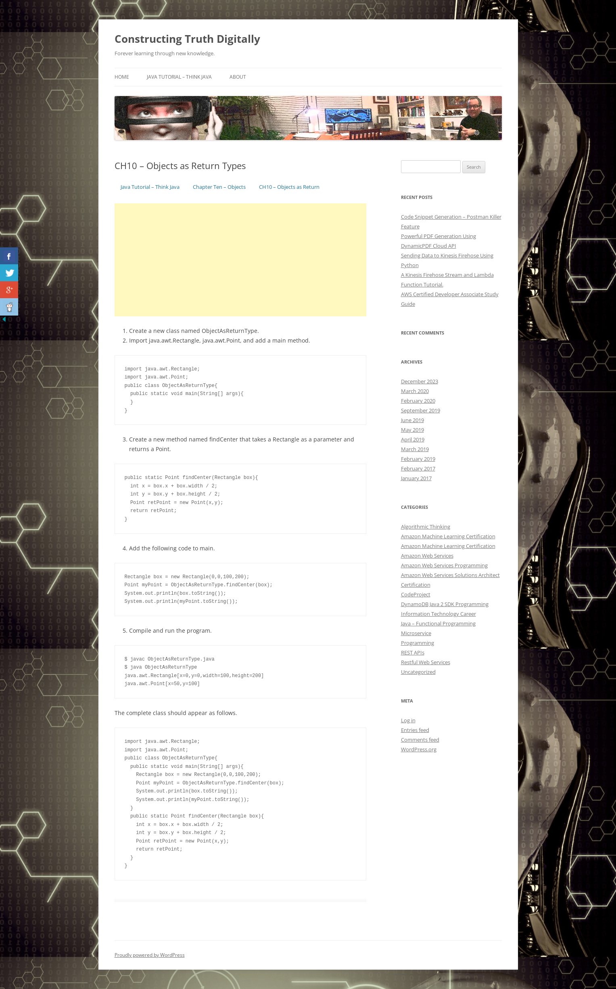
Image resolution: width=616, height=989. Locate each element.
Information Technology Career (438, 613)
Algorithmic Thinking (425, 526)
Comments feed (420, 739)
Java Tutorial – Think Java (179, 76)
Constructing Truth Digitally (187, 38)
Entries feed (415, 730)
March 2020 (415, 391)
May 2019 (412, 429)
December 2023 (419, 381)
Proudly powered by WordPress (150, 954)
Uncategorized (418, 671)
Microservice (416, 633)
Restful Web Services (425, 662)
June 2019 (412, 420)
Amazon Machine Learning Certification (448, 536)
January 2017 (416, 478)
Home (122, 76)
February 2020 (418, 400)
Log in (408, 720)
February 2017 (418, 468)
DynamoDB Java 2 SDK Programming (445, 604)
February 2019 (418, 458)
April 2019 (412, 439)
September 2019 (420, 410)
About (238, 76)
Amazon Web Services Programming (444, 565)
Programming (417, 642)
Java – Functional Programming (438, 623)
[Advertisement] (241, 259)
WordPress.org (418, 749)
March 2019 (415, 449)
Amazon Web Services (427, 555)
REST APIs (412, 652)
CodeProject (415, 594)
